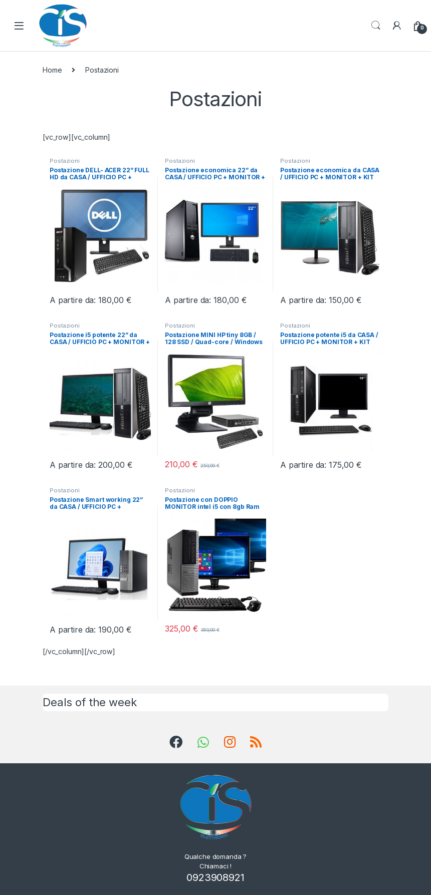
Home (52, 70)
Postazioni (65, 160)
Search (375, 25)
